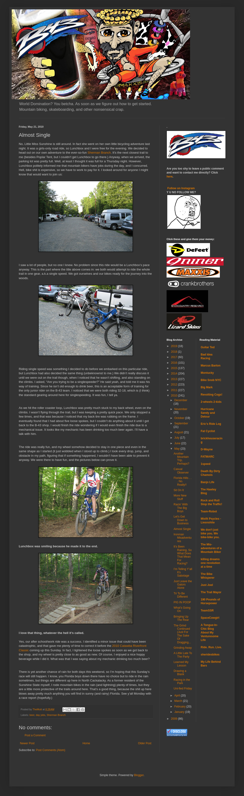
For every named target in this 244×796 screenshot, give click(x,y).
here (169, 176)
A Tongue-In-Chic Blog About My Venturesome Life (209, 632)
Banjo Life (207, 482)
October (179, 418)
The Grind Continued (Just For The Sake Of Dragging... (182, 634)
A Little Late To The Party (183, 655)
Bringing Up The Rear (181, 618)
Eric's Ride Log (211, 424)
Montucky (207, 372)
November (180, 409)
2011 (174, 390)
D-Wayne (207, 449)
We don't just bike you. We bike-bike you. (210, 533)
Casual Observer (181, 470)
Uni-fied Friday (183, 688)
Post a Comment (35, 735)
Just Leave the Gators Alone (183, 585)
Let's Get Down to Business (181, 520)
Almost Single (182, 529)
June (177, 443)
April (177, 695)
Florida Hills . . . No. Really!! (182, 481)
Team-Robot (209, 511)
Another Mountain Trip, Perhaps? (181, 458)
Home (86, 743)
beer (32, 715)
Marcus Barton (211, 365)
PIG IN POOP (182, 602)
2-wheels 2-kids (211, 402)
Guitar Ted (208, 347)
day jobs (40, 715)
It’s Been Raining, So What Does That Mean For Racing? (183, 555)
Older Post (144, 743)
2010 (174, 395)
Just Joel (207, 585)
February (180, 706)
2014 (174, 373)
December (180, 400)
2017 (174, 357)
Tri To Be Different (181, 595)
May (177, 448)
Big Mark (207, 387)
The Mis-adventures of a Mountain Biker (211, 548)
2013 (174, 379)
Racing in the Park (182, 681)
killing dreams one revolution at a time (210, 563)
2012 (174, 384)
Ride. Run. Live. (211, 647)
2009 (174, 718)
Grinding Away (183, 647)
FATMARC (207, 456)
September (181, 423)
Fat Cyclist (208, 431)
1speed (205, 464)
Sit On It (179, 490)
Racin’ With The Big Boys (181, 508)
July (177, 437)
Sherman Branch (99, 152)
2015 (174, 368)
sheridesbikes (210, 654)
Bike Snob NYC (211, 380)
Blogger (139, 775)
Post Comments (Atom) (50, 750)
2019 (174, 346)
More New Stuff (180, 497)
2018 (174, 351)
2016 (174, 362)
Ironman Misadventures (182, 538)
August (179, 432)
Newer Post (27, 743)
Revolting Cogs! (211, 394)
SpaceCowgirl (210, 617)
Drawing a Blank (180, 672)
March (178, 701)
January (179, 712)
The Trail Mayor (211, 592)
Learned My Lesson (181, 663)
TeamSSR (207, 610)
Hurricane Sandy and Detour (208, 412)
